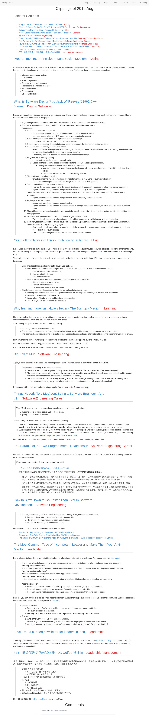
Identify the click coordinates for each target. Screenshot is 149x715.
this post (55, 600)
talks (101, 640)
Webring (143, 3)
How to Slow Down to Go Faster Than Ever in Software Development (58, 44)
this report (115, 558)
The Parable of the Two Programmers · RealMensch (54, 41)
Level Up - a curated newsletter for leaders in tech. (46, 49)
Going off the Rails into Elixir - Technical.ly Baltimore (44, 30)
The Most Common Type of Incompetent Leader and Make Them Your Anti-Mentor (59, 46)
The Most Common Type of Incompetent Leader (48, 544)
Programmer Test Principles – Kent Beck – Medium (44, 24)
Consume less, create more (56, 347)
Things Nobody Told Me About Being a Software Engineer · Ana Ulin (61, 38)
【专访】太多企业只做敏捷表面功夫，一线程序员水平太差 (44, 468)
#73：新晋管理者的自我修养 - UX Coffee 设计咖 (51, 52)
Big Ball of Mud (35, 35)
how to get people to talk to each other (60, 435)
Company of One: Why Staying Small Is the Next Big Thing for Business (49, 535)
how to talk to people (28, 435)
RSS (134, 3)
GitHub (125, 3)
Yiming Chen (7, 3)
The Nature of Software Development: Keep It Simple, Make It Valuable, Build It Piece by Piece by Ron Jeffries (66, 538)
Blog (86, 3)
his (97, 640)
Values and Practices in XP (86, 67)
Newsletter (46, 699)
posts (114, 640)
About (114, 3)
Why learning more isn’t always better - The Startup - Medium (49, 33)
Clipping (96, 3)
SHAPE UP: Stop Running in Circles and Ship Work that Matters (46, 532)
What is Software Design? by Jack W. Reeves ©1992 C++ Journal (55, 27)
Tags (106, 3)
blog (109, 640)
